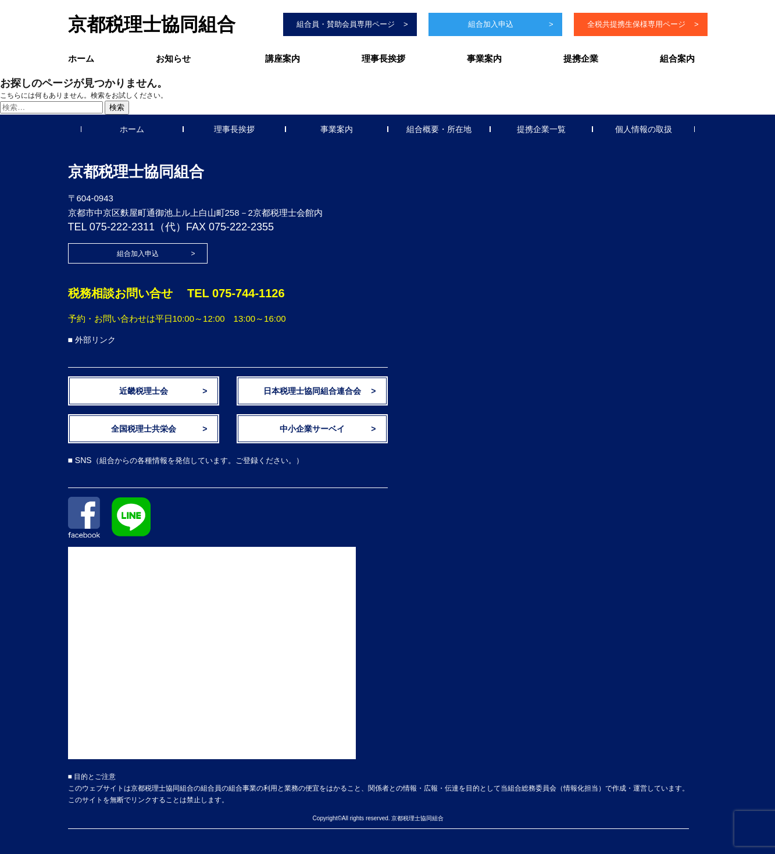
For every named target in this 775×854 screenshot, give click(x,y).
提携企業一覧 (541, 129)
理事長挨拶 (383, 58)
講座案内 (282, 58)
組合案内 (677, 58)
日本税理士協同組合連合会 (312, 391)
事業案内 (484, 58)
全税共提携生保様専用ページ (636, 24)
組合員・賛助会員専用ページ (346, 24)
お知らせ (173, 58)
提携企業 (580, 58)
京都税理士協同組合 (151, 24)
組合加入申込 (490, 24)
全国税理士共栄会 (143, 428)
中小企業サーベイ (312, 428)
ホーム (81, 58)
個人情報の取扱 (643, 129)
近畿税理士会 (143, 391)
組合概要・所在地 (439, 129)
